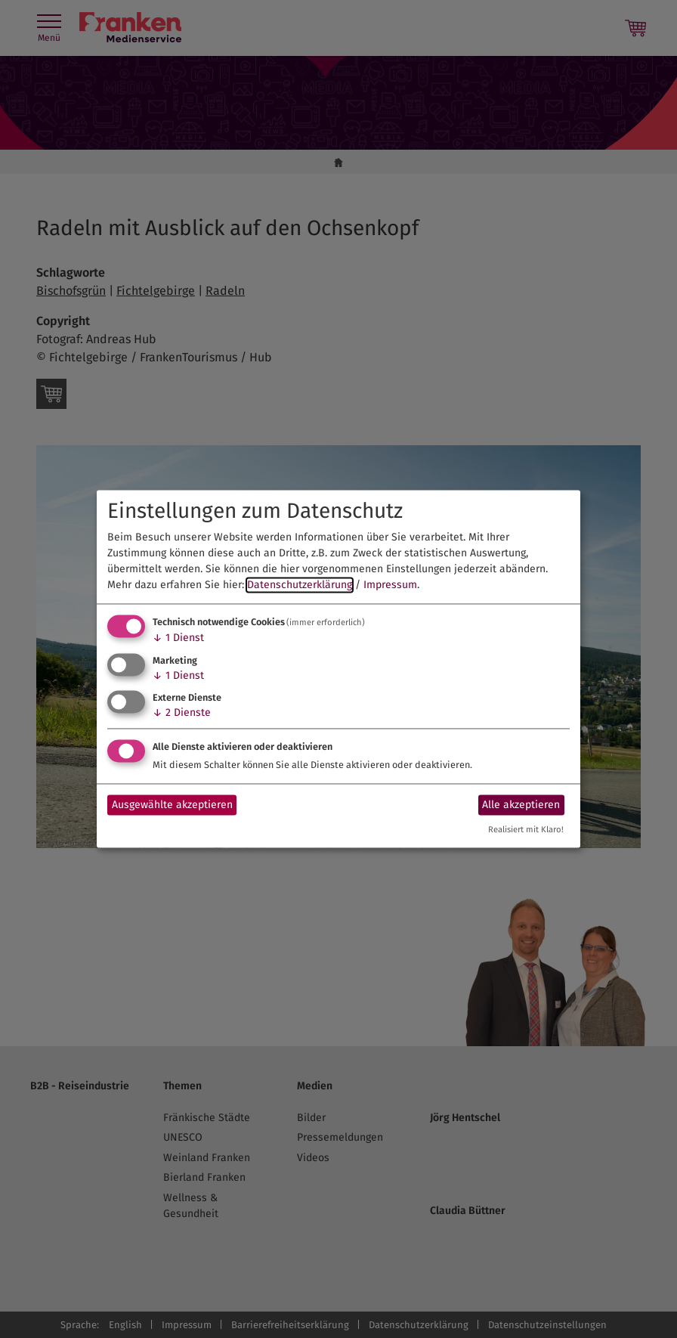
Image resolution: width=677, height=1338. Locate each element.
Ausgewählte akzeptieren (172, 804)
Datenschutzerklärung (299, 584)
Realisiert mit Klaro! (526, 830)
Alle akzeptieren (521, 804)
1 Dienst (178, 637)
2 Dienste (182, 713)
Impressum (390, 584)
